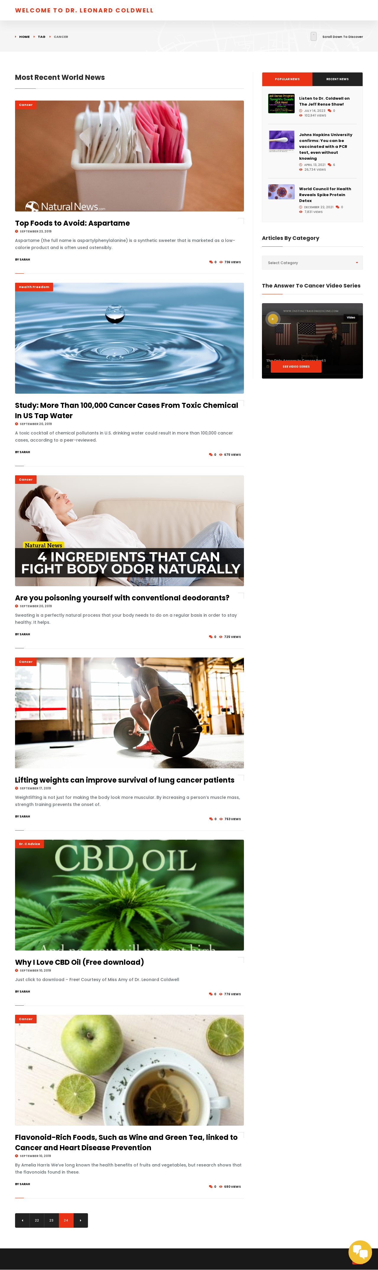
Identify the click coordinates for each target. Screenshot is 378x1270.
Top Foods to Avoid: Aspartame (72, 223)
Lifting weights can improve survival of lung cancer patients (124, 780)
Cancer (26, 104)
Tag (41, 36)
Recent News (337, 79)
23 (52, 1220)
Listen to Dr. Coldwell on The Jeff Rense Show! (324, 101)
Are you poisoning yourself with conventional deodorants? (122, 598)
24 (66, 1220)
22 (37, 1220)
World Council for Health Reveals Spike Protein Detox (325, 194)
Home (24, 36)
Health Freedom (34, 287)
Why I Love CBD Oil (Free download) (79, 962)
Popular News (287, 79)
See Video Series (296, 366)
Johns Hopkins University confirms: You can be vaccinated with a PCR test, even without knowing (325, 146)
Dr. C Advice (29, 843)
